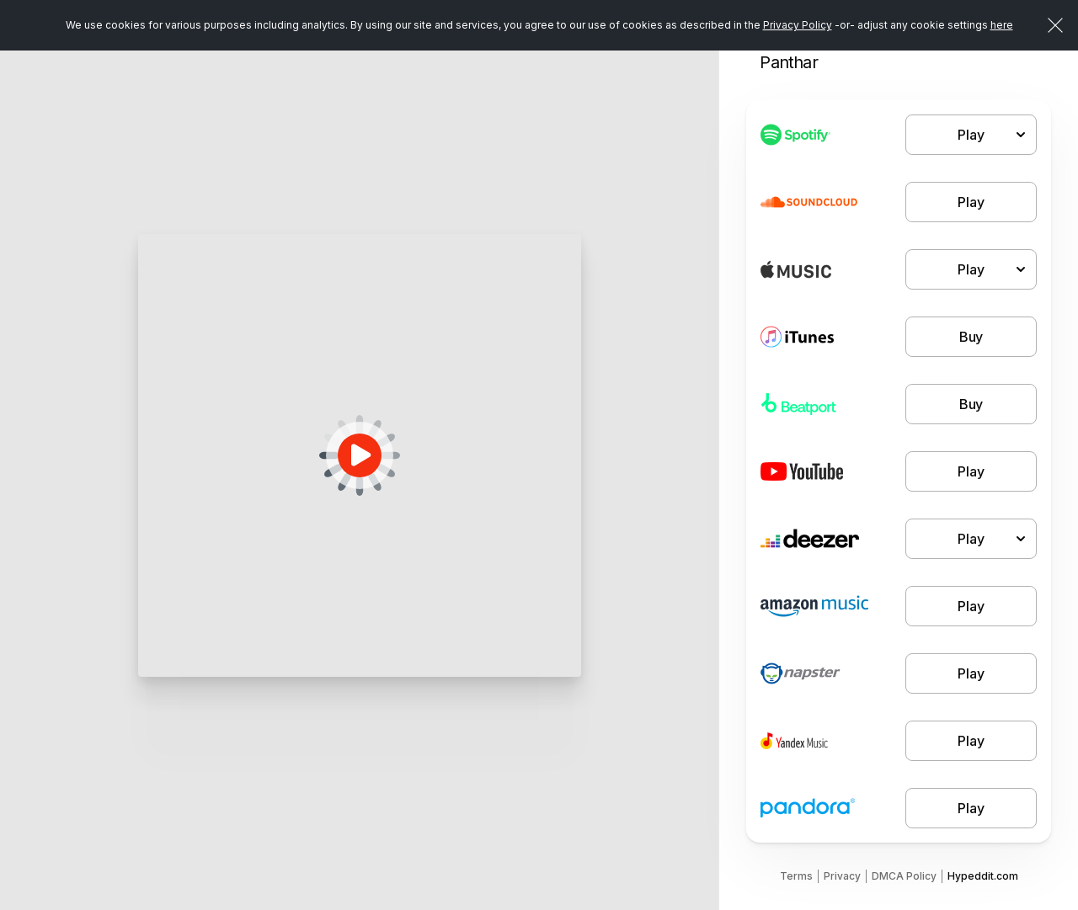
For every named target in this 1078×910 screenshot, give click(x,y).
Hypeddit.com (982, 876)
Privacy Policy (797, 25)
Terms (796, 876)
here (1001, 25)
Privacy (842, 876)
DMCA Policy (904, 876)
